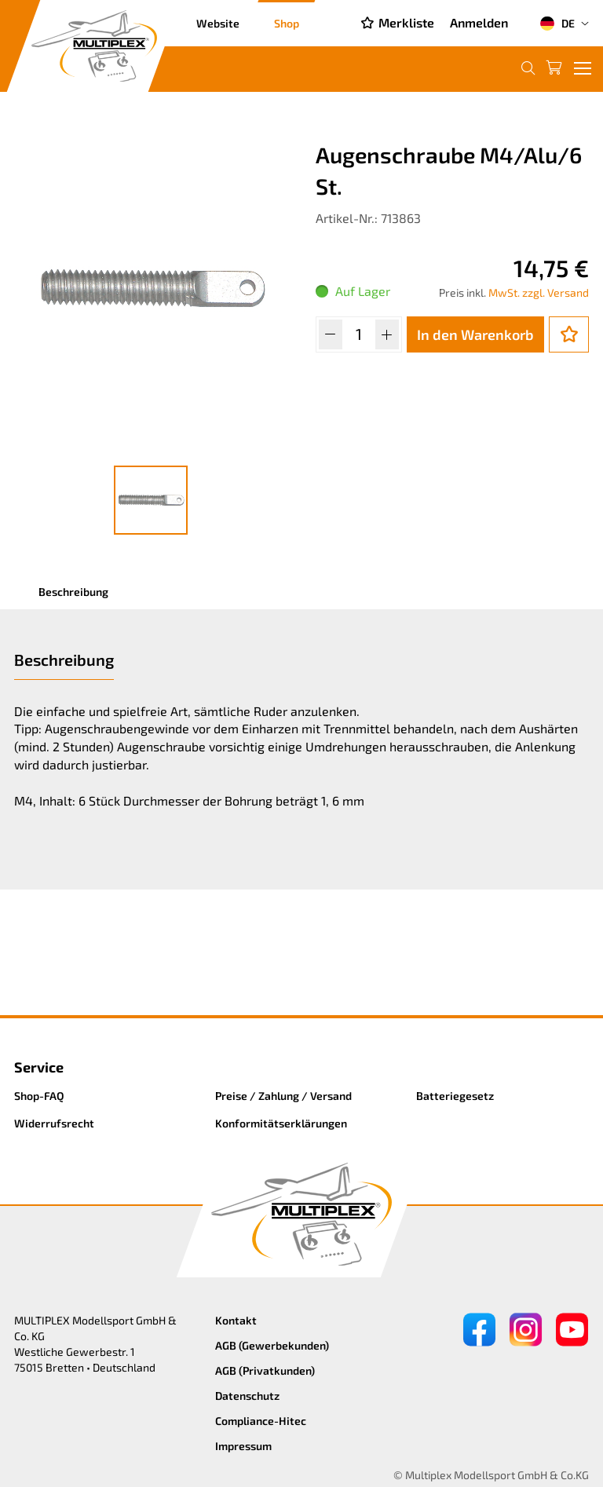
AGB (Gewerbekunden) (272, 1345)
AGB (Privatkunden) (265, 1370)
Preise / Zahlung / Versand (283, 1095)
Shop (286, 23)
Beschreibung (73, 591)
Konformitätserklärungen (281, 1123)
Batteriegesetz (455, 1095)
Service (39, 1067)
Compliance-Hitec (260, 1420)
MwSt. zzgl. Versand (538, 292)
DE (557, 23)
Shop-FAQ (39, 1095)
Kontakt (236, 1320)
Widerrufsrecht (54, 1123)
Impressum (243, 1445)
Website (217, 23)
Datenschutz (247, 1395)
